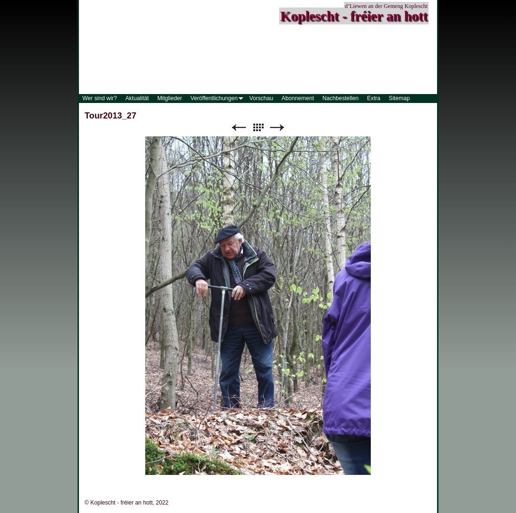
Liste (258, 128)
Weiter (277, 128)
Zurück (239, 128)
